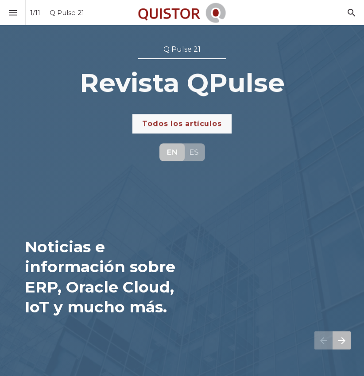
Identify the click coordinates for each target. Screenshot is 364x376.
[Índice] (12, 12)
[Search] (351, 12)
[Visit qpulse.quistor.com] (182, 152)
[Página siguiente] (342, 340)
